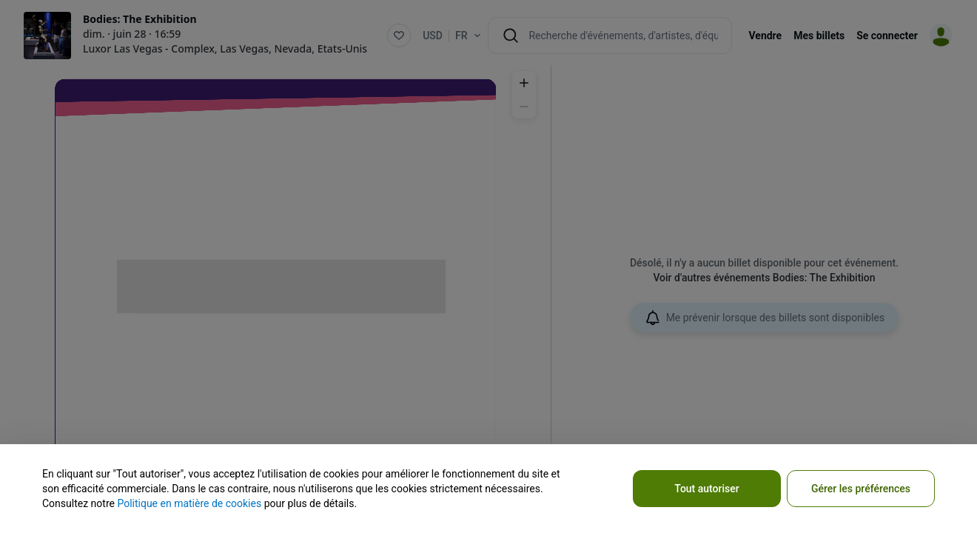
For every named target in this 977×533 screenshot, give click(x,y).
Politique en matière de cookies (189, 503)
